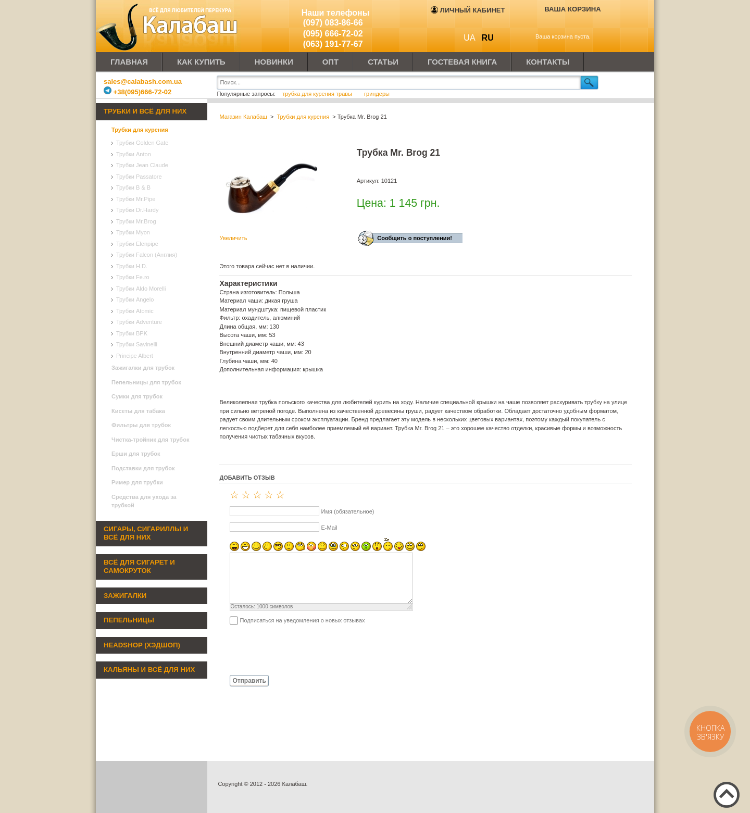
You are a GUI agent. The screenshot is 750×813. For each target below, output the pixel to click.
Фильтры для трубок (141, 425)
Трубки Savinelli (136, 344)
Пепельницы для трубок (146, 382)
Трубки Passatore (139, 176)
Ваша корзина (572, 9)
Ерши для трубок (135, 454)
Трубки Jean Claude (142, 165)
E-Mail (329, 527)
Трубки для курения (139, 130)
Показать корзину (565, 24)
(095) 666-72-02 (333, 33)
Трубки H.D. (131, 266)
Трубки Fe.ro (132, 277)
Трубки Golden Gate (142, 143)
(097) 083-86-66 (333, 22)
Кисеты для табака (138, 411)
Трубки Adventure (139, 322)
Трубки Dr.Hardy (137, 210)
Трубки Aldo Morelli (141, 288)
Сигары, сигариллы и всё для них (146, 533)
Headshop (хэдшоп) (142, 645)
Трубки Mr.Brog (136, 221)
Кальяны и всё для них (149, 669)
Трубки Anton (133, 154)
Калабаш (169, 26)
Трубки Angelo (135, 299)
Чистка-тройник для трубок (150, 439)
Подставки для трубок (143, 468)
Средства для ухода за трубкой (144, 501)
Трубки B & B (133, 187)
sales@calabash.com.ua (143, 81)
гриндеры (377, 94)
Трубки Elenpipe (137, 244)
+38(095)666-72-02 (137, 92)
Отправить (249, 680)
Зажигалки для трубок (142, 368)
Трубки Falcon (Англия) (146, 255)
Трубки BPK (131, 333)
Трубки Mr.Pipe (135, 199)
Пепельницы (129, 620)
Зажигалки (125, 595)
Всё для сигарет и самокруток (139, 566)
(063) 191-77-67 (333, 44)
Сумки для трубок (136, 396)
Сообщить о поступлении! (414, 238)
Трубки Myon (133, 232)
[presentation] (298, 649)
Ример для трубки (137, 482)
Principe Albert (134, 356)
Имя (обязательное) (347, 511)
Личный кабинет (468, 10)
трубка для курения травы (318, 94)
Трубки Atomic (135, 311)
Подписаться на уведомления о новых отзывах (302, 620)
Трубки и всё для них (145, 111)
